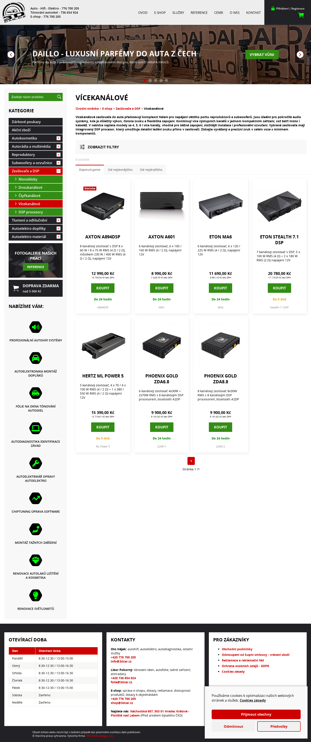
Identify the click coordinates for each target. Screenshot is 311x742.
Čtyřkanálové (29, 195)
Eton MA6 (220, 237)
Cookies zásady (233, 671)
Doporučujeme (89, 170)
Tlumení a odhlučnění (36, 220)
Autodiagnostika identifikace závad (35, 443)
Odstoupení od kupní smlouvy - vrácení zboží (255, 655)
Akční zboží (21, 130)
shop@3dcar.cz (122, 703)
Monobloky (28, 179)
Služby (178, 12)
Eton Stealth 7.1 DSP (279, 240)
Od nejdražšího (151, 170)
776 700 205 (70, 8)
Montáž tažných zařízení (36, 543)
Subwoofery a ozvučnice (36, 162)
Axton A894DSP (102, 237)
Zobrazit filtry (103, 146)
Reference (199, 12)
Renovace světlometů (35, 609)
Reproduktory (36, 154)
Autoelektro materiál (36, 236)
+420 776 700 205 (123, 657)
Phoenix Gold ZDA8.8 (220, 379)
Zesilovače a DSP (36, 171)
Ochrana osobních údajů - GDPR (245, 666)
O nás (235, 12)
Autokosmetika (36, 138)
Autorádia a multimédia (36, 146)
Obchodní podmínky (237, 649)
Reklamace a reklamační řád (243, 660)
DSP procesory (31, 212)
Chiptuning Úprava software (36, 511)
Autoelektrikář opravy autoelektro (35, 478)
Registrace (298, 8)
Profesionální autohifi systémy (36, 340)
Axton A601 (161, 237)
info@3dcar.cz (121, 661)
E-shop (160, 12)
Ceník (218, 12)
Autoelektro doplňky (36, 228)
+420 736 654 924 (123, 678)
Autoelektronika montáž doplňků (35, 373)
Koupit (102, 288)
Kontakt (253, 12)
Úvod (143, 12)
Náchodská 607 (141, 711)
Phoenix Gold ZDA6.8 (161, 379)
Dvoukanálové (30, 187)
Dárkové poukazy (26, 121)
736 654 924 (69, 12)
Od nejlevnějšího (120, 170)
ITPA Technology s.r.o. (99, 736)
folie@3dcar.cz (121, 682)
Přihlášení (282, 8)
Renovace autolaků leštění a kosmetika (36, 575)
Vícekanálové (29, 203)
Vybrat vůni (262, 54)
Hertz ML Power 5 (103, 376)
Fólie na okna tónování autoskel (36, 408)
